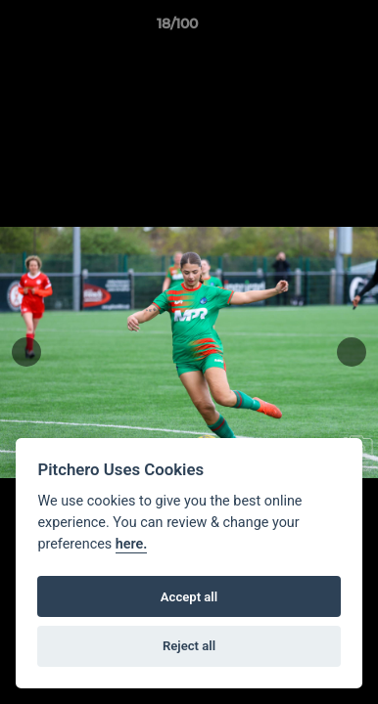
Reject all (189, 645)
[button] (307, 28)
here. (132, 544)
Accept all (189, 597)
